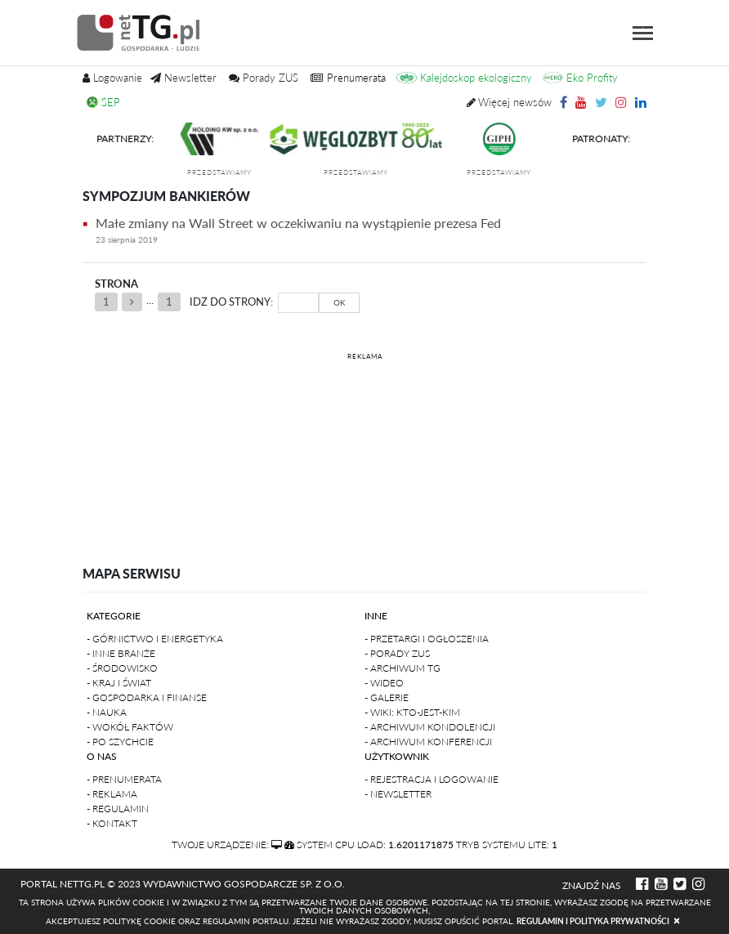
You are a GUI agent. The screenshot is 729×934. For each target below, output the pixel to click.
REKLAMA (364, 356)
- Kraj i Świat (119, 683)
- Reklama (112, 794)
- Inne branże (121, 653)
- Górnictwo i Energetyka (155, 638)
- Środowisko (122, 668)
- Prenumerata (124, 779)
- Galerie (386, 697)
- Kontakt (112, 823)
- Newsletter (398, 794)
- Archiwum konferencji (428, 741)
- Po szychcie (120, 741)
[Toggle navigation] (643, 33)
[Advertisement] (364, 445)
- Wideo (384, 683)
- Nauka (107, 712)
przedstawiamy (229, 172)
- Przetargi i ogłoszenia (426, 638)
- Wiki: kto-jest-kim (412, 712)
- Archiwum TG (402, 668)
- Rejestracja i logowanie (431, 779)
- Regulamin (118, 808)
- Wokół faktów (130, 727)
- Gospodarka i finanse (147, 697)
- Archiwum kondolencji (429, 727)
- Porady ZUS (397, 653)
